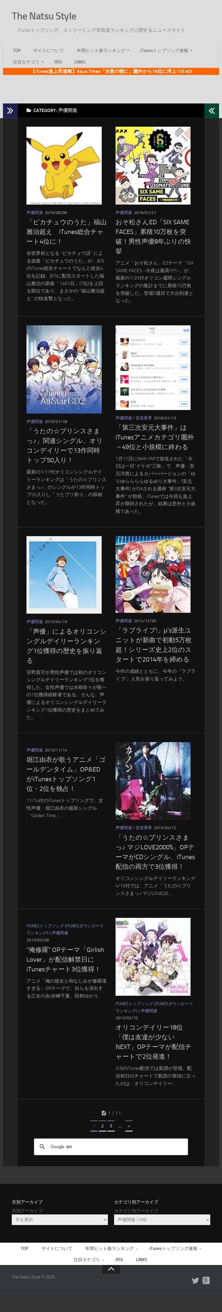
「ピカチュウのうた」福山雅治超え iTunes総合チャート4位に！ (66, 236)
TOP (15, 48)
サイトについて (44, 48)
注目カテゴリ (25, 62)
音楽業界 (144, 425)
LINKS (75, 62)
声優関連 (34, 217)
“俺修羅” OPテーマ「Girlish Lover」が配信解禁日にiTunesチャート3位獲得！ (65, 971)
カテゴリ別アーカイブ (136, 1224)
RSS (56, 62)
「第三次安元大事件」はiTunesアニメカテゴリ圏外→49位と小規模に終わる (155, 444)
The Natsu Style (52, 14)
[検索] (110, 1160)
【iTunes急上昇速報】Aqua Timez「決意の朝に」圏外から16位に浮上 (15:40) (111, 73)
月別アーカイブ (27, 1224)
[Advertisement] (111, 90)
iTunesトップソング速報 (158, 48)
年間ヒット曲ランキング (95, 48)
